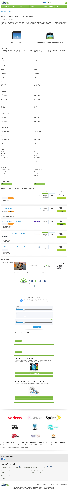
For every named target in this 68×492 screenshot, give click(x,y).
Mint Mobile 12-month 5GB (9, 195)
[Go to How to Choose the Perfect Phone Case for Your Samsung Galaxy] (20, 266)
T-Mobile (2, 472)
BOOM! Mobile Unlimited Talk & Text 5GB (13, 246)
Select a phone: (34, 284)
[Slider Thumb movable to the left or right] (24, 310)
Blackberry (42, 469)
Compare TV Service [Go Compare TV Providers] (34, 396)
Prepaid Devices (33, 469)
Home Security (38, 6)
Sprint (2, 470)
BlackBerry (10, 469)
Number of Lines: (34, 297)
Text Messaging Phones (34, 472)
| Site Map (62, 483)
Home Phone (22, 6)
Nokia (9, 475)
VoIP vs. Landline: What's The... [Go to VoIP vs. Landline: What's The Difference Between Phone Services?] (60, 271)
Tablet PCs (17, 469)
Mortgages (51, 6)
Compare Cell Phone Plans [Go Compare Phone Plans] (34, 373)
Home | (38, 483)
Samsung (10, 476)
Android (41, 467)
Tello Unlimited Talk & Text (9, 208)
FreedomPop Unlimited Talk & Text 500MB (13, 234)
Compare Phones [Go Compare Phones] (34, 375)
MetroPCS (3, 476)
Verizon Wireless (4, 467)
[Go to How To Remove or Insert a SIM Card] (33, 266)
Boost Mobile (3, 478)
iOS (41, 470)
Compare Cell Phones (5, 11)
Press (51, 2)
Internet (32, 6)
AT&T (2, 469)
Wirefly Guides (48, 466)
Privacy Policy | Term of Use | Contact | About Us (49, 483)
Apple (9, 467)
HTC (9, 470)
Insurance (45, 6)
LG (8, 472)
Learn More (18, 340)
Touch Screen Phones (34, 470)
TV (28, 6)
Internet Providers (26, 467)
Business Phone (15, 6)
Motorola (10, 473)
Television (24, 469)
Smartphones (32, 467)
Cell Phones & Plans (6, 6)
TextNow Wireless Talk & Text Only (11, 221)
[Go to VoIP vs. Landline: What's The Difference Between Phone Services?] (59, 266)
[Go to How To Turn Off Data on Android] (46, 266)
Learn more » (4, 53)
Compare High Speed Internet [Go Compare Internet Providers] (34, 399)
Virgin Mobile (3, 473)
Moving (57, 6)
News (48, 2)
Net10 (2, 475)
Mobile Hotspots (18, 467)
